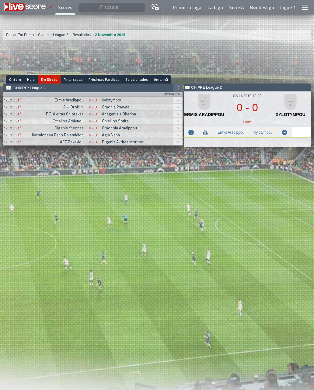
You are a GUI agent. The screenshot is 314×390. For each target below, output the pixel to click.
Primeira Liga (187, 7)
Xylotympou (263, 132)
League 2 (38, 88)
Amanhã (161, 79)
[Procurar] (111, 7)
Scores (65, 7)
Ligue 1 (288, 7)
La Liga (215, 7)
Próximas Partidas (104, 79)
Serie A (236, 7)
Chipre (20, 88)
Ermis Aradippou (231, 132)
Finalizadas (73, 79)
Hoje (31, 79)
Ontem (15, 79)
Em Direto (49, 79)
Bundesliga (262, 7)
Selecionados (136, 79)
